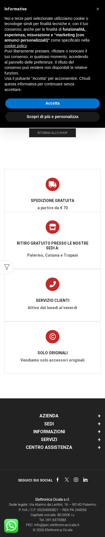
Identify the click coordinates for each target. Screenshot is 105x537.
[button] (97, 8)
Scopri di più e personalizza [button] (52, 116)
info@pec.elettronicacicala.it (56, 525)
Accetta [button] (52, 103)
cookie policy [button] (15, 46)
